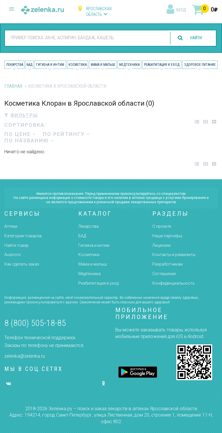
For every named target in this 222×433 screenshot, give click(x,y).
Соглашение (164, 273)
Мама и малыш (103, 65)
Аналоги (12, 254)
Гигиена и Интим (50, 65)
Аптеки (10, 226)
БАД (29, 65)
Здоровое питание (200, 65)
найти (194, 38)
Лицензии (161, 245)
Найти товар (16, 245)
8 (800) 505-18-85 (35, 323)
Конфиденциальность (173, 283)
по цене (20, 134)
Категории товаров (23, 236)
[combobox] (83, 37)
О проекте (161, 226)
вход (181, 10)
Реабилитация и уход (162, 65)
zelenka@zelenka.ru (24, 356)
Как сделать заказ (21, 264)
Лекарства (14, 65)
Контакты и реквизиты (173, 254)
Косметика (78, 65)
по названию (29, 140)
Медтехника (129, 65)
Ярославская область (99, 11)
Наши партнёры (167, 236)
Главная (13, 86)
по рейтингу (66, 134)
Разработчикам (167, 264)
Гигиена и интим (93, 245)
